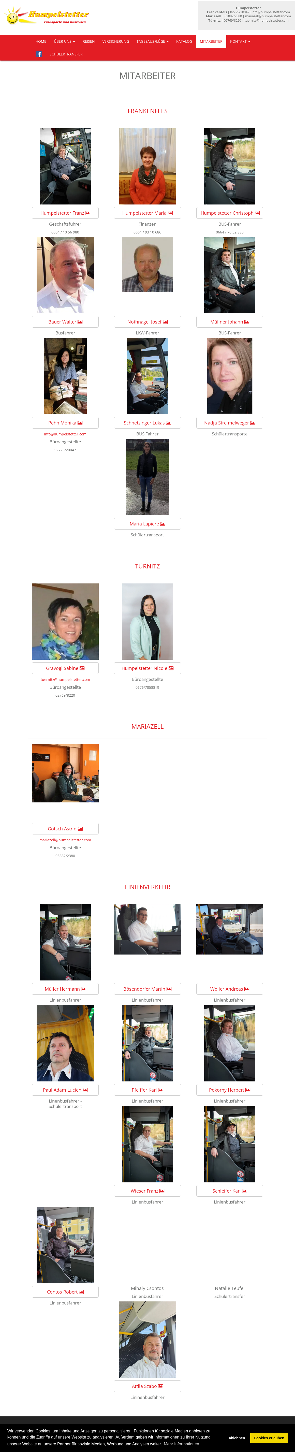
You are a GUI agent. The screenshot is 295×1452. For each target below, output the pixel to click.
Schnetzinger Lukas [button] (147, 423)
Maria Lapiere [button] (147, 524)
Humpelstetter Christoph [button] (230, 213)
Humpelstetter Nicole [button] (147, 668)
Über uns (64, 41)
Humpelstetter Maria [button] (147, 213)
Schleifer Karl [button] (230, 1191)
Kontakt (240, 41)
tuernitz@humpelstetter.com (65, 679)
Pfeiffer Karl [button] (147, 1090)
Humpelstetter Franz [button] (65, 213)
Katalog (184, 41)
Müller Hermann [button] (65, 989)
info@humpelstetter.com (65, 434)
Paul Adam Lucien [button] (65, 1090)
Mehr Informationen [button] (181, 1444)
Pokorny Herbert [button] (229, 1090)
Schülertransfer (66, 54)
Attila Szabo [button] (147, 1386)
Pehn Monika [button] (65, 423)
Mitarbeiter (211, 41)
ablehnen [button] (237, 1438)
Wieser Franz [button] (147, 1191)
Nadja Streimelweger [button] (229, 423)
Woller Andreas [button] (229, 989)
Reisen (89, 41)
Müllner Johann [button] (229, 322)
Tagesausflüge (153, 41)
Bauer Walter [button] (65, 322)
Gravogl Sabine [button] (65, 668)
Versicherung (115, 41)
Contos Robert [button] (65, 1292)
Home (41, 41)
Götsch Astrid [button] (65, 829)
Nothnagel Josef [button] (147, 322)
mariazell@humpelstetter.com (65, 840)
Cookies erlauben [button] (269, 1438)
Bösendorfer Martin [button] (147, 989)
